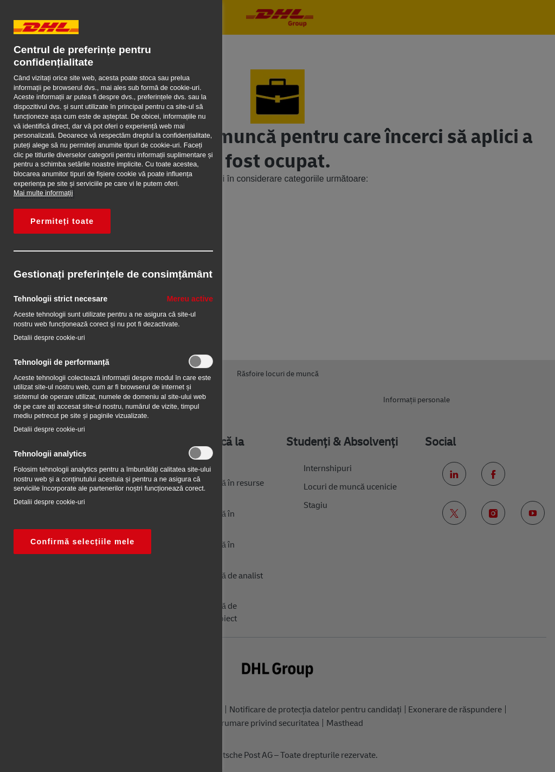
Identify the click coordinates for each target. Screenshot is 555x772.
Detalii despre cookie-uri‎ (49, 338)
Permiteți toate (62, 221)
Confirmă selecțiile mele (82, 541)
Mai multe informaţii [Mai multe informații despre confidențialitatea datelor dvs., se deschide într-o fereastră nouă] (43, 193)
